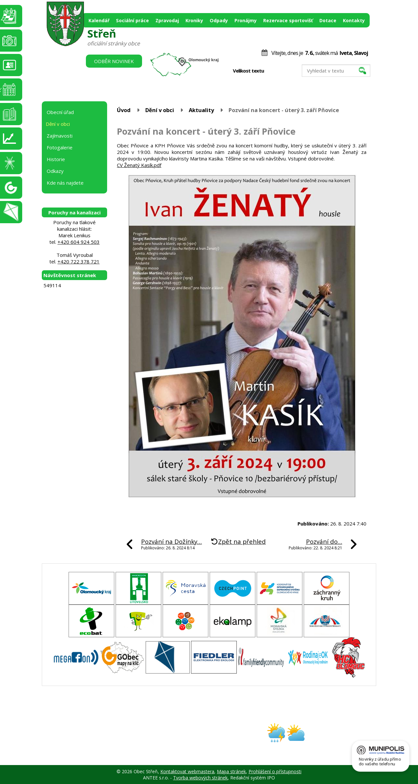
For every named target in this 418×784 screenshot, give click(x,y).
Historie (56, 159)
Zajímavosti (59, 135)
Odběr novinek (114, 61)
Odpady (219, 20)
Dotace (327, 20)
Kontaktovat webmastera (187, 771)
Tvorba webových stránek (200, 778)
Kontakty (354, 20)
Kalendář (98, 20)
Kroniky (194, 20)
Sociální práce (132, 20)
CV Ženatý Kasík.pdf (139, 165)
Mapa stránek (231, 771)
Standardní (280, 71)
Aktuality (201, 110)
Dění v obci (159, 110)
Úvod (124, 110)
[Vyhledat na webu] (336, 70)
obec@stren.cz (185, 738)
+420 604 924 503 (78, 242)
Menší (273, 71)
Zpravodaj (167, 20)
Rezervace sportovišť (288, 20)
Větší (287, 71)
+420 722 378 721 (78, 261)
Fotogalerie (59, 147)
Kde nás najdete (65, 182)
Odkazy (55, 171)
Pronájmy (245, 20)
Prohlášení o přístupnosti (275, 771)
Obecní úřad (60, 112)
